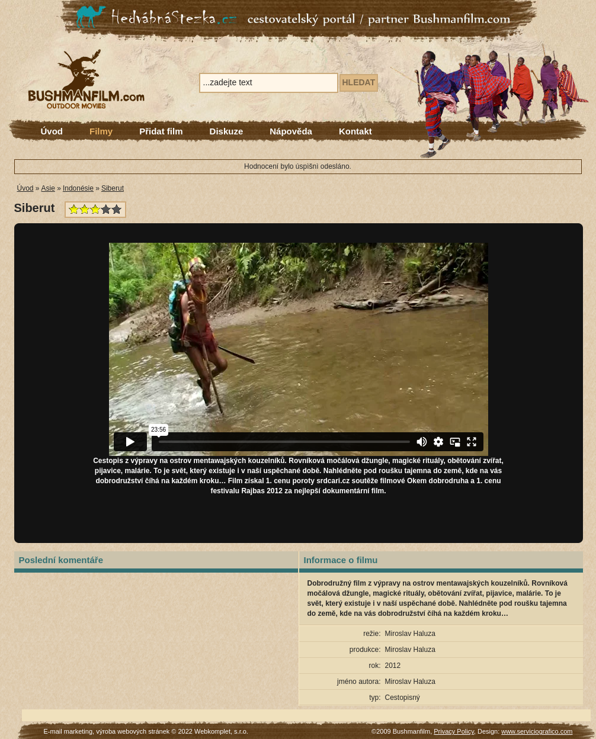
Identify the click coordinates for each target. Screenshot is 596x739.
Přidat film (160, 131)
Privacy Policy (454, 731)
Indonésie (78, 188)
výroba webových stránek (132, 731)
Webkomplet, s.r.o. (221, 731)
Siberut (112, 188)
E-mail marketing (68, 731)
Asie (48, 188)
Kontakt (355, 131)
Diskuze (226, 131)
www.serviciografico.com (536, 731)
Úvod (52, 131)
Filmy (101, 131)
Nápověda (291, 131)
